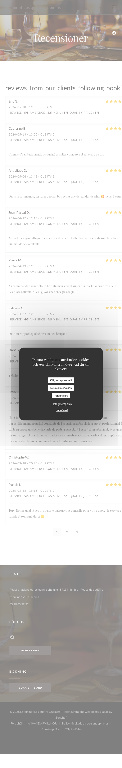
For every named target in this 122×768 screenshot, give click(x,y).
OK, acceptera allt (61, 380)
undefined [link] (62, 410)
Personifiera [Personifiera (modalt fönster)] (61, 395)
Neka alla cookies (61, 388)
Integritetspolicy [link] (62, 404)
